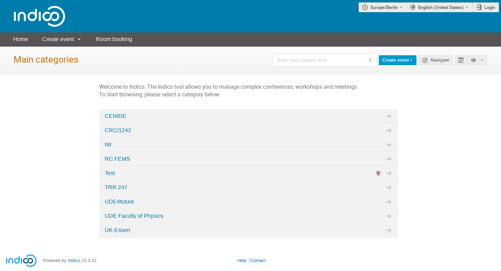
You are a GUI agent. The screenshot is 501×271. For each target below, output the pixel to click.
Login (489, 7)
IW (108, 144)
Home (20, 39)
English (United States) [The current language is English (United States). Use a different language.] (441, 7)
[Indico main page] (32, 16)
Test (110, 173)
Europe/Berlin (384, 7)
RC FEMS (117, 159)
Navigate (440, 60)
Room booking (114, 39)
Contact (258, 260)
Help (241, 260)
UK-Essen (117, 230)
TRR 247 (116, 187)
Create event (58, 39)
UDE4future (119, 201)
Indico (74, 260)
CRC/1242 (118, 130)
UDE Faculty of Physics (134, 216)
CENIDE (115, 116)
